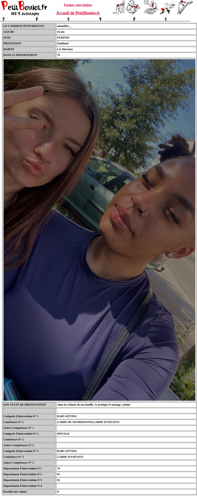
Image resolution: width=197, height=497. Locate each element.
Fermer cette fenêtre (78, 5)
